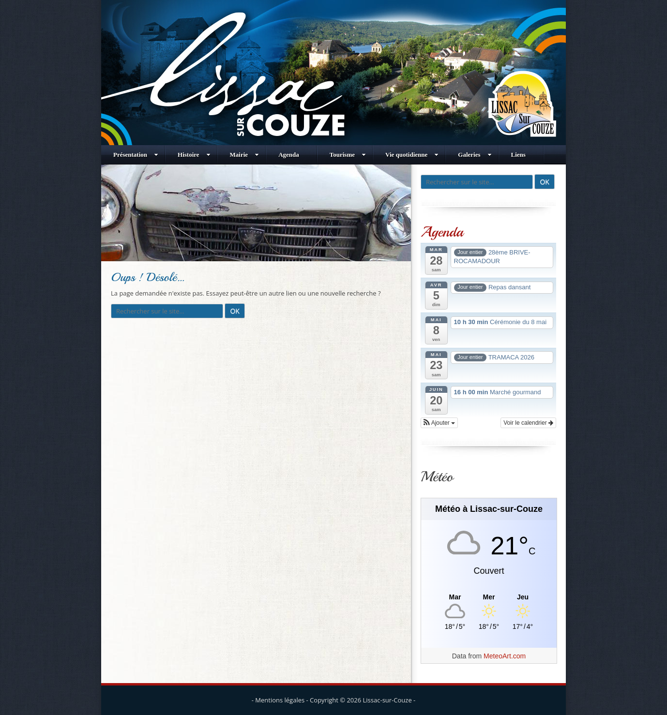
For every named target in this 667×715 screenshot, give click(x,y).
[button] (439, 423)
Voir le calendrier (528, 422)
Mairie (244, 154)
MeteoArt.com (505, 656)
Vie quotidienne (412, 154)
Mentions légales (279, 700)
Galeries (474, 154)
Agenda (288, 154)
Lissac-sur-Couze (387, 700)
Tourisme (348, 154)
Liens (518, 154)
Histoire (194, 154)
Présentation (135, 154)
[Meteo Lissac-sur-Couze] (489, 597)
